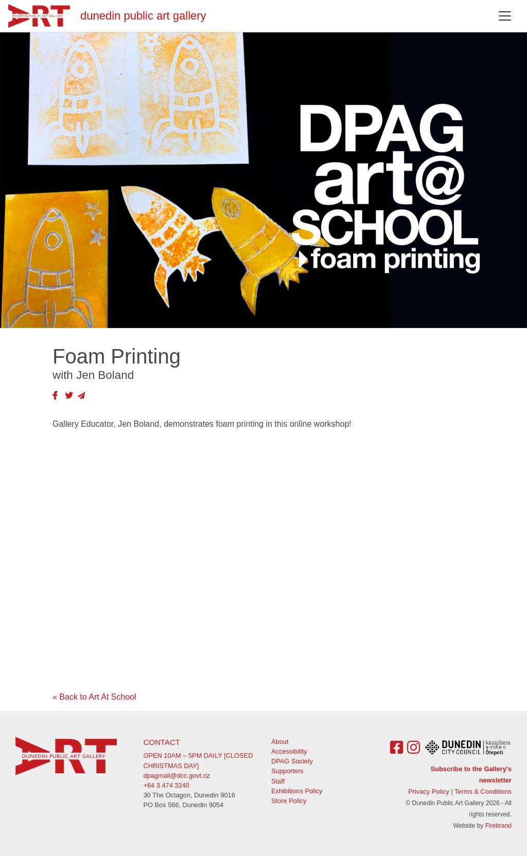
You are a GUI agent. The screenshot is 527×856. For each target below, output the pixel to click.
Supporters (287, 771)
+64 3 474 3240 (166, 785)
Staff (278, 781)
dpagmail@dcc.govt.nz (177, 775)
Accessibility (289, 751)
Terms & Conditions (483, 791)
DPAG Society (292, 761)
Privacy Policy (428, 791)
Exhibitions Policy (297, 791)
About (279, 741)
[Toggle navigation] (505, 16)
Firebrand (498, 825)
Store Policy (288, 801)
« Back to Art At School (94, 697)
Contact (162, 742)
